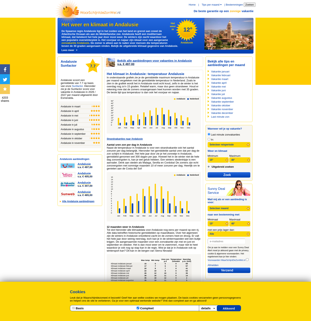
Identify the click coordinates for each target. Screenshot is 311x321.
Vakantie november (222, 109)
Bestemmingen (234, 4)
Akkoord (229, 308)
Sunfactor (77, 86)
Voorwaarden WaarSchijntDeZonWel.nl (226, 260)
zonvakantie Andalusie (75, 42)
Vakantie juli (218, 94)
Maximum (234, 155)
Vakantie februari (220, 75)
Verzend (227, 270)
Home (192, 4)
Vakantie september (222, 101)
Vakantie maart (219, 79)
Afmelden (213, 265)
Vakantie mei (218, 86)
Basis (78, 308)
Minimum (213, 155)
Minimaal (213, 219)
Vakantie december (222, 112)
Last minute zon (220, 116)
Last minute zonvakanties (224, 134)
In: (211, 139)
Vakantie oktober (220, 105)
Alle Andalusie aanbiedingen (78, 201)
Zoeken (249, 4)
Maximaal (234, 219)
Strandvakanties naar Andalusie (125, 138)
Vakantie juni (218, 90)
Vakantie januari (220, 71)
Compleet (145, 308)
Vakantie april (219, 82)
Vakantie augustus (221, 97)
